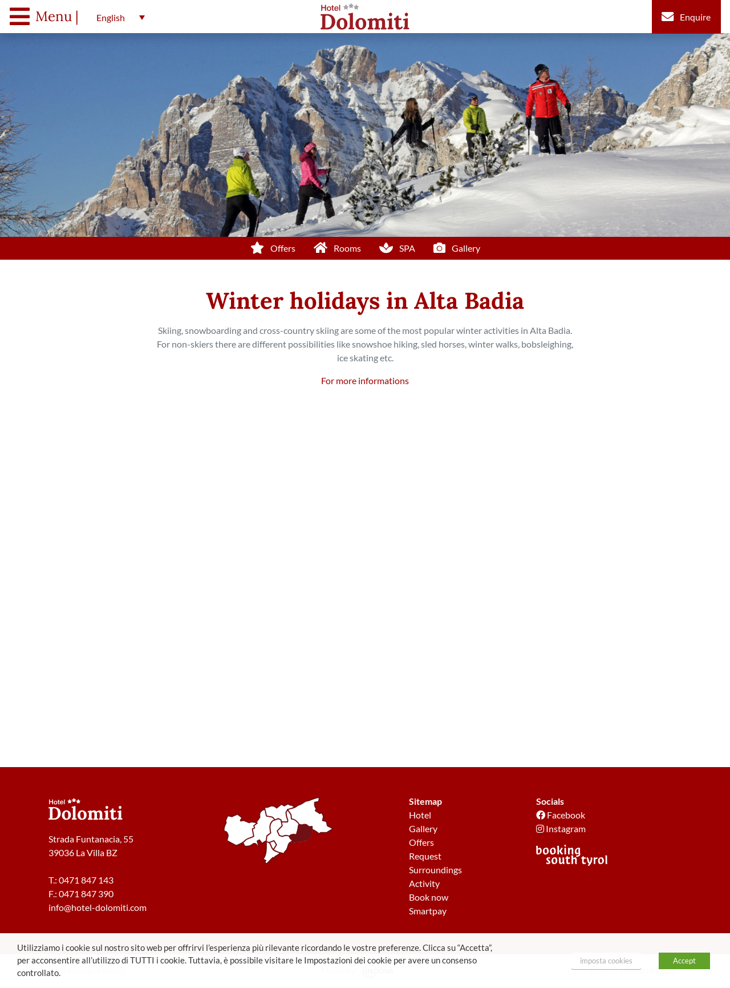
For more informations (365, 380)
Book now (428, 897)
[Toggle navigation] (47, 17)
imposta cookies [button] (606, 960)
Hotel (420, 814)
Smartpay (428, 910)
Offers (421, 842)
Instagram (561, 828)
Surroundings (435, 869)
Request (425, 855)
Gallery (423, 828)
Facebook (560, 814)
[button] (118, 17)
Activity (424, 883)
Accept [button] (684, 960)
